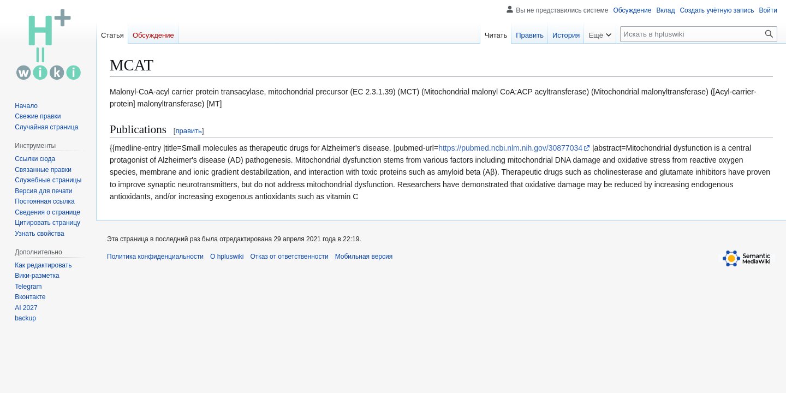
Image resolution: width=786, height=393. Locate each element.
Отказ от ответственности (289, 256)
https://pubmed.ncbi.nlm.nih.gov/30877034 (510, 148)
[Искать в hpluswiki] (698, 34)
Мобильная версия (364, 256)
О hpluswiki (226, 256)
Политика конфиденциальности (155, 256)
